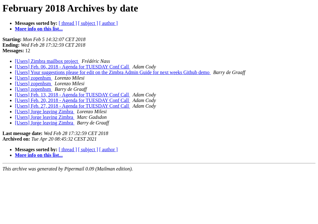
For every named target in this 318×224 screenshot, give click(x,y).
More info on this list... (39, 28)
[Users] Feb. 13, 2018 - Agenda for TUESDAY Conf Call (72, 94)
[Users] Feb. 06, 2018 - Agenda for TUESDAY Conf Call (72, 66)
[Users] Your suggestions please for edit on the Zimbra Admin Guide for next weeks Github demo (113, 72)
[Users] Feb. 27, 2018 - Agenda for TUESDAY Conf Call (72, 106)
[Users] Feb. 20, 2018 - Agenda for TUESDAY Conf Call (72, 100)
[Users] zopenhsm (33, 78)
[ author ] (108, 23)
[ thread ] (68, 23)
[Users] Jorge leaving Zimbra (45, 111)
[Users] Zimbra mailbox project (47, 61)
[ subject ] (88, 23)
